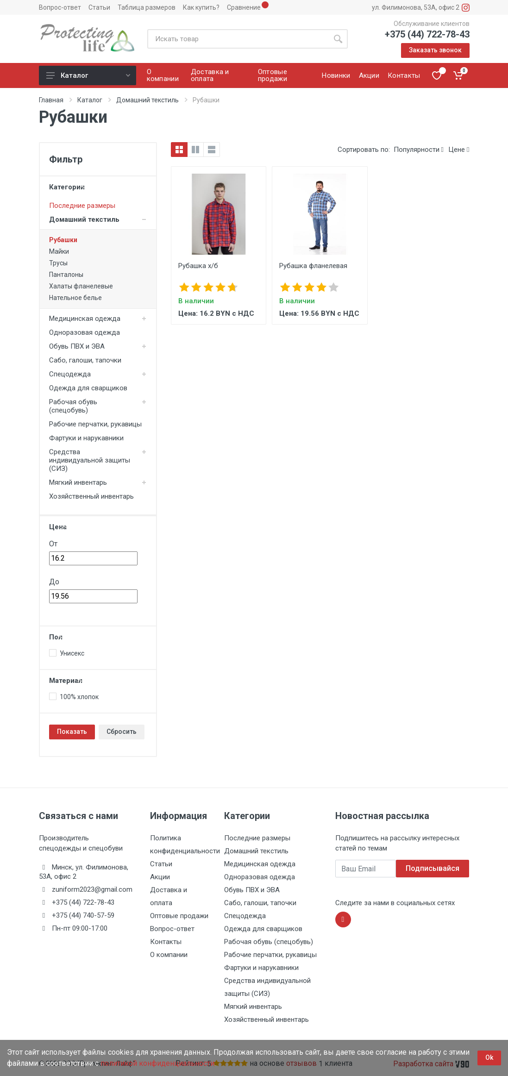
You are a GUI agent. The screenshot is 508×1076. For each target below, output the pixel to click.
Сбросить (122, 731)
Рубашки (63, 240)
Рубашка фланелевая (313, 266)
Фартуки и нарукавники (86, 438)
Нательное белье (75, 297)
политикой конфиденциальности (157, 1063)
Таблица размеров (147, 7)
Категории (67, 187)
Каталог (88, 75)
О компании (169, 955)
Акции (160, 877)
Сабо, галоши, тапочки (85, 360)
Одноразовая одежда (84, 332)
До (54, 581)
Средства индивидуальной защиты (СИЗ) (89, 460)
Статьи (99, 7)
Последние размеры (82, 205)
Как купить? (201, 7)
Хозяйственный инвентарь (91, 496)
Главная (51, 100)
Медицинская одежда (84, 318)
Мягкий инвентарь (78, 482)
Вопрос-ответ (60, 7)
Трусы (58, 263)
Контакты (166, 942)
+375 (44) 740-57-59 (83, 915)
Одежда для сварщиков (88, 388)
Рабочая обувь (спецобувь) (73, 406)
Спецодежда (70, 374)
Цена (58, 527)
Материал (65, 680)
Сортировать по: (364, 149)
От (53, 543)
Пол (56, 637)
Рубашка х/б (198, 266)
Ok (489, 1057)
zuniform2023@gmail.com (92, 889)
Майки (59, 251)
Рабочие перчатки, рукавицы (95, 424)
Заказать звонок (435, 50)
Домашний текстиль (147, 100)
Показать (72, 731)
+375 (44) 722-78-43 (427, 34)
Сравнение (244, 7)
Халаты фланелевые (81, 286)
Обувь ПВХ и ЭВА (77, 346)
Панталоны (66, 274)
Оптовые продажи (179, 916)
